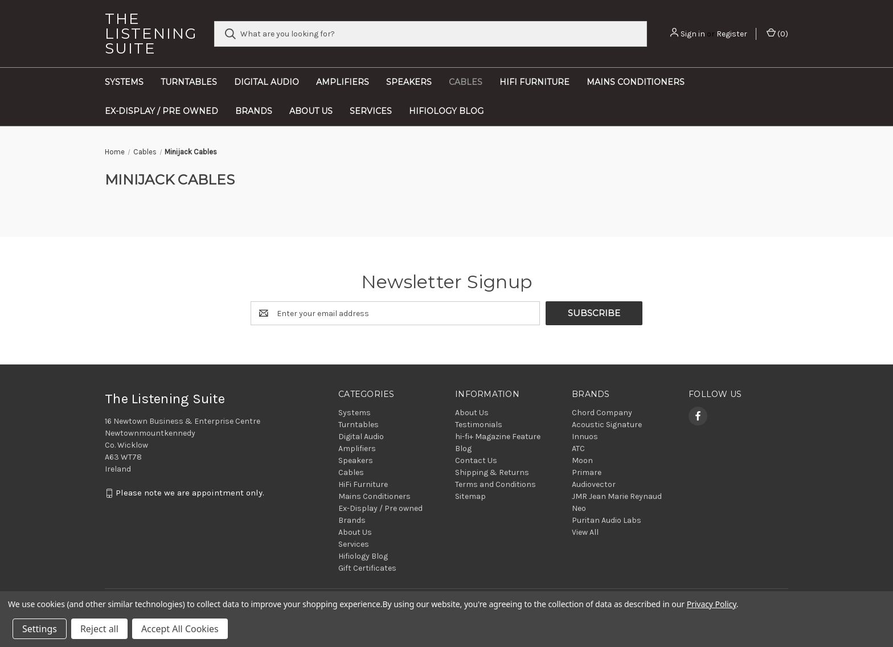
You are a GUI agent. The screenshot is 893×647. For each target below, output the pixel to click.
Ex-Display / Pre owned (161, 111)
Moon (582, 460)
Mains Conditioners (636, 82)
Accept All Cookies (180, 629)
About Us (311, 111)
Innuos (585, 436)
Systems (124, 82)
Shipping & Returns (492, 472)
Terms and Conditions (495, 484)
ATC (578, 448)
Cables (465, 82)
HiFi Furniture (534, 82)
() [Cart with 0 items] (777, 33)
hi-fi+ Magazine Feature (497, 436)
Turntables (189, 82)
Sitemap (470, 496)
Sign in (693, 34)
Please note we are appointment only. (190, 493)
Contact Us (476, 460)
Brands (253, 111)
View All (585, 532)
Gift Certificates (367, 568)
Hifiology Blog (446, 111)
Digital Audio (266, 82)
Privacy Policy (711, 604)
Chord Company (602, 412)
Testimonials (478, 424)
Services (371, 111)
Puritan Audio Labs (606, 520)
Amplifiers (342, 82)
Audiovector (594, 484)
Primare (586, 472)
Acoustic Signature (607, 424)
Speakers (409, 82)
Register (731, 34)
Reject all (99, 629)
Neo (579, 508)
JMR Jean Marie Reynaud (617, 496)
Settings (39, 629)
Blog (463, 448)
